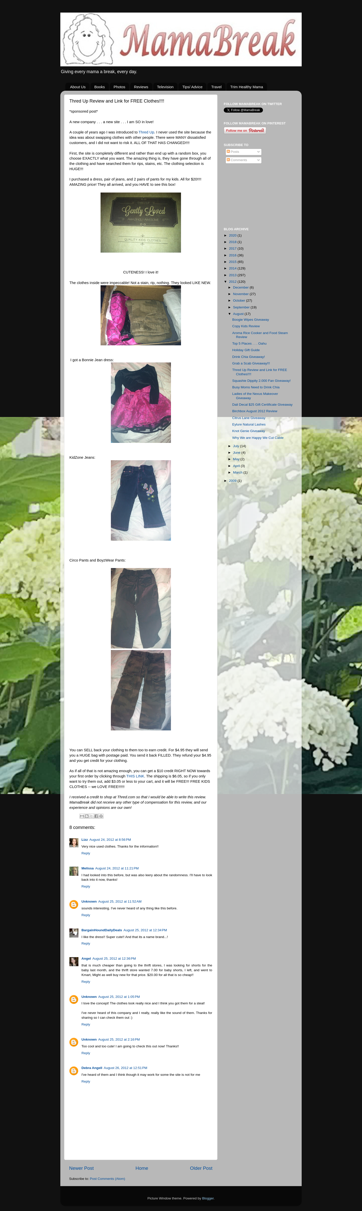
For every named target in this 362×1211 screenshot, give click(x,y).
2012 (233, 282)
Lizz (84, 840)
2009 (233, 481)
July (236, 446)
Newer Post (81, 1168)
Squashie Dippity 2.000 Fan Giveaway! (261, 381)
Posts (233, 152)
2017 (233, 248)
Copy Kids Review (246, 326)
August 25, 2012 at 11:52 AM (120, 901)
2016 (233, 255)
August (239, 314)
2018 (233, 242)
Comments (237, 160)
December (241, 287)
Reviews (141, 87)
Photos (119, 87)
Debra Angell (91, 1068)
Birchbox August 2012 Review (254, 411)
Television (165, 87)
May (236, 459)
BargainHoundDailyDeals (101, 930)
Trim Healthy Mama (246, 87)
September (242, 307)
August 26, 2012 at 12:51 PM (125, 1068)
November (241, 294)
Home (141, 1168)
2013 (233, 275)
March (238, 472)
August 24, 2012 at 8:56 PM (110, 840)
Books (99, 87)
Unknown (89, 901)
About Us (78, 87)
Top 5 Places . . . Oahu (249, 343)
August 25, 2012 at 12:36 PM (114, 958)
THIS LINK (135, 776)
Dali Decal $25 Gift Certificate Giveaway (262, 404)
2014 (233, 268)
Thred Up (146, 132)
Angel (86, 958)
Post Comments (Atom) (107, 1179)
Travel (216, 87)
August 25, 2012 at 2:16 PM (119, 1039)
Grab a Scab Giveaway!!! (251, 363)
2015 (233, 262)
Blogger (208, 1198)
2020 (233, 235)
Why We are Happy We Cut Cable (258, 438)
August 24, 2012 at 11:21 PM (117, 868)
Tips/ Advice (192, 87)
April (237, 466)
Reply (85, 853)
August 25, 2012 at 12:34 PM (145, 930)
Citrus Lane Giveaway (248, 418)
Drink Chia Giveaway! (248, 357)
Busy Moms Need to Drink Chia (256, 387)
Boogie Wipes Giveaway (250, 319)
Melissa (87, 868)
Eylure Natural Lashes (249, 424)
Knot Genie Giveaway (248, 431)
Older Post (201, 1168)
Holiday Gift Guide (246, 350)
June (237, 452)
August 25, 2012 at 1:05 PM (119, 997)
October (239, 300)
